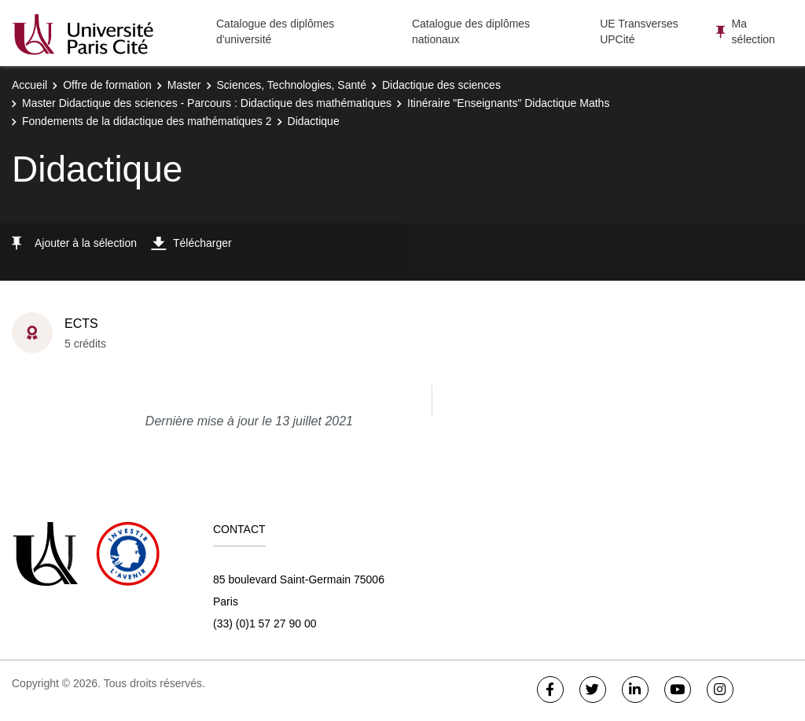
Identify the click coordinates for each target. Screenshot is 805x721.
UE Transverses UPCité (639, 31)
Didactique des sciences (441, 85)
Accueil (29, 85)
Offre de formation (107, 85)
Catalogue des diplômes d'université (275, 31)
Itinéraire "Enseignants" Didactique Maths (508, 103)
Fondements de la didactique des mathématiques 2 (147, 121)
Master (184, 85)
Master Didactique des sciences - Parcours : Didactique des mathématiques (206, 103)
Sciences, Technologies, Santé (291, 85)
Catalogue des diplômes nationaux (471, 31)
